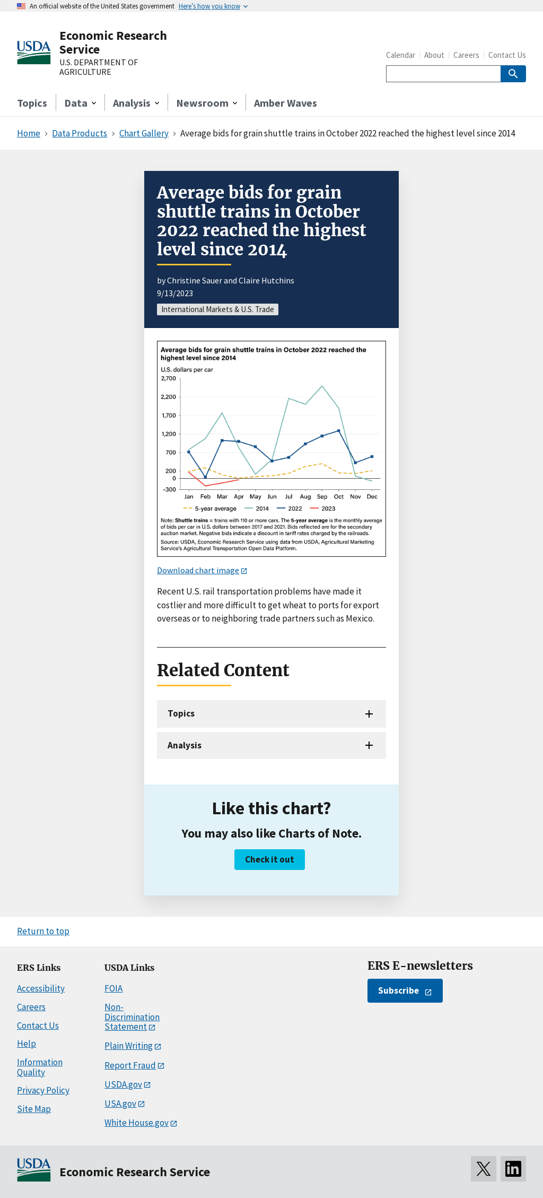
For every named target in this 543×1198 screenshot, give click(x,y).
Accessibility (41, 988)
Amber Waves (285, 102)
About (434, 54)
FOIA (113, 988)
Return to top (43, 931)
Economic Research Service (113, 42)
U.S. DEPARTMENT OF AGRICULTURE (98, 67)
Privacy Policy (43, 1090)
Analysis (185, 745)
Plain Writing (128, 1046)
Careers (466, 54)
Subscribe (398, 990)
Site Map (34, 1109)
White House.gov (136, 1122)
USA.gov (120, 1103)
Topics (32, 102)
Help (26, 1043)
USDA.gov (123, 1084)
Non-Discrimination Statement (132, 1016)
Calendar (400, 54)
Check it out (269, 859)
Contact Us (507, 54)
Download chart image (198, 570)
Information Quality (40, 1067)
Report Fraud (130, 1065)
